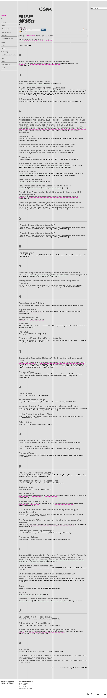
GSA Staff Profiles (7, 39)
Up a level (22, 28)
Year (3, 25)
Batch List (23, 32)
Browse (3, 19)
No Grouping (49, 36)
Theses (4, 35)
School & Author (7, 29)
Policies (3, 48)
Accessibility (4, 52)
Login (3, 68)
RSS (84, 29)
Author (4, 22)
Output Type (40, 36)
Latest (3, 45)
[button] (43, 30)
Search (3, 42)
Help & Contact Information (8, 55)
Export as (21, 29)
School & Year (6, 32)
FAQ (2, 58)
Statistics (3, 61)
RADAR (3, 16)
